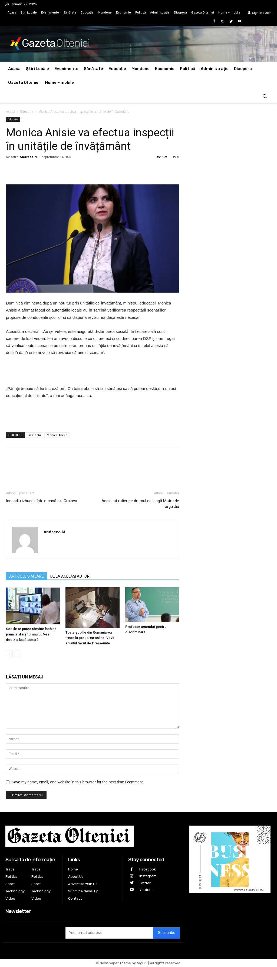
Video (10, 898)
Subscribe (166, 932)
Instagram (147, 876)
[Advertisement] (92, 371)
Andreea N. (29, 157)
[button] (265, 96)
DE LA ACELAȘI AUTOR (70, 576)
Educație (26, 111)
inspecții (34, 435)
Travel (10, 869)
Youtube (146, 890)
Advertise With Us (82, 884)
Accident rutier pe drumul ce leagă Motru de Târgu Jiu (140, 503)
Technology (15, 891)
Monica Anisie (57, 435)
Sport (10, 884)
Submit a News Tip (83, 891)
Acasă (10, 111)
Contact (75, 898)
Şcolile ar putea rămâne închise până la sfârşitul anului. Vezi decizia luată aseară (31, 634)
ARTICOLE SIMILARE (26, 576)
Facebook (147, 869)
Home (73, 869)
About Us (76, 877)
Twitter (145, 883)
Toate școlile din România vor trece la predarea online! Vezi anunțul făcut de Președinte (89, 637)
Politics (11, 877)
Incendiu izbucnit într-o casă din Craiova (41, 500)
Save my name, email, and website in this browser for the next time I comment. (78, 782)
